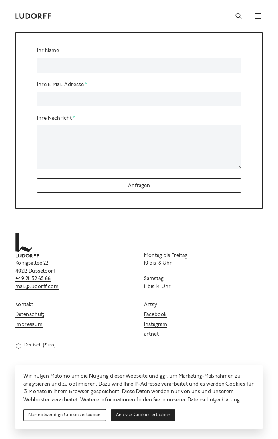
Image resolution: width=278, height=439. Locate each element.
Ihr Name (48, 51)
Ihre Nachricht (54, 118)
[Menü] (258, 16)
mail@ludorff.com (37, 287)
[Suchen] (238, 16)
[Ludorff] (34, 16)
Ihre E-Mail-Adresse (60, 85)
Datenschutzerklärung (213, 400)
